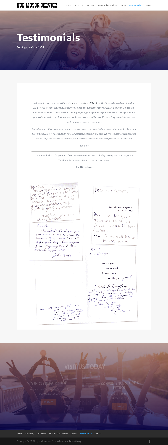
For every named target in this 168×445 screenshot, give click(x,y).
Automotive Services (107, 5)
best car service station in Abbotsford (83, 103)
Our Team (90, 5)
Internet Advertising (70, 441)
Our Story (78, 5)
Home (68, 5)
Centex (122, 5)
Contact (147, 5)
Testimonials (135, 5)
